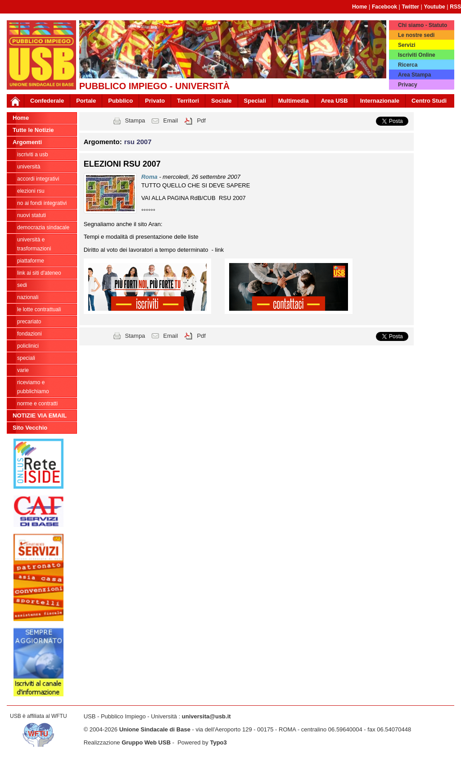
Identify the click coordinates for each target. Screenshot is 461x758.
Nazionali (27, 297)
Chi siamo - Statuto (422, 25)
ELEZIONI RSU (31, 191)
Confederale (47, 100)
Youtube (434, 7)
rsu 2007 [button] (138, 141)
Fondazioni (29, 334)
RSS (455, 7)
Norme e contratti (37, 403)
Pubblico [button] (120, 100)
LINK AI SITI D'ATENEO (39, 273)
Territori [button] (188, 100)
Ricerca (407, 65)
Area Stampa (414, 75)
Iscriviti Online (416, 55)
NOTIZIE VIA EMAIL (40, 415)
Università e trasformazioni (34, 244)
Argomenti (27, 142)
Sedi (22, 285)
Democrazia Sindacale (43, 227)
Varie (23, 370)
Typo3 (218, 742)
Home (359, 7)
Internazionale (379, 100)
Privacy (407, 85)
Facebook (384, 7)
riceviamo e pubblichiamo (33, 387)
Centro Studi (429, 100)
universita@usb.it (206, 716)
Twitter (410, 7)
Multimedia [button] (293, 100)
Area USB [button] (334, 100)
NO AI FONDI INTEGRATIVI (42, 203)
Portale (86, 100)
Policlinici (28, 346)
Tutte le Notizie (33, 130)
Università (28, 166)
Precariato (29, 321)
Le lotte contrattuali (39, 309)
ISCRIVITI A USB (32, 154)
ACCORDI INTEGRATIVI (38, 179)
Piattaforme (30, 261)
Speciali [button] (255, 100)
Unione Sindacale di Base (154, 729)
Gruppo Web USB (146, 742)
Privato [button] (155, 100)
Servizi (407, 45)
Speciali (26, 358)
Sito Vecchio (30, 427)
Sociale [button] (221, 100)
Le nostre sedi (416, 35)
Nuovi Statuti (31, 215)
